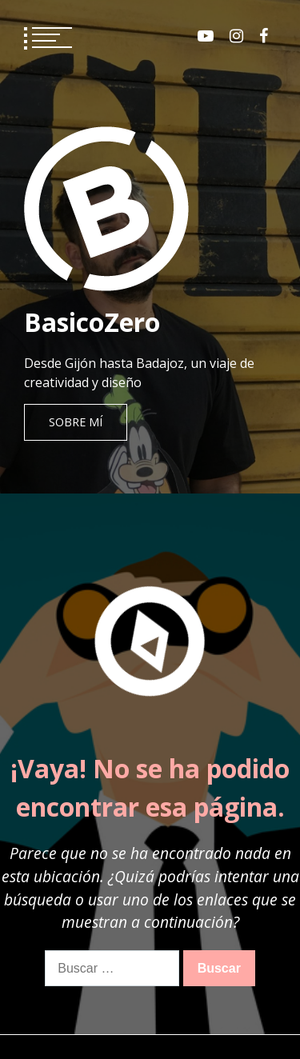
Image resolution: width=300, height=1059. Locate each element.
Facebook (263, 36)
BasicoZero (92, 322)
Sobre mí (75, 422)
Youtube (206, 36)
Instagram (236, 36)
